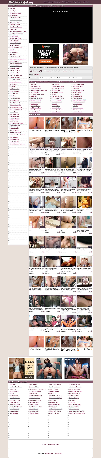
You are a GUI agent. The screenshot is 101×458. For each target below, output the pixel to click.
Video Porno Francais (16, 27)
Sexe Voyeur (13, 10)
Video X (12, 50)
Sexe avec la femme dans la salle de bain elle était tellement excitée (52, 270)
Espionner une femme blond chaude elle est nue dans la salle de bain (84, 171)
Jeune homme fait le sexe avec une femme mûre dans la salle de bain (36, 270)
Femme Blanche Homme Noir (18, 31)
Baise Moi (12, 95)
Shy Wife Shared (14, 139)
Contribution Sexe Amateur (17, 135)
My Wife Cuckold (14, 45)
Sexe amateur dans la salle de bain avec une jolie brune (68, 210)
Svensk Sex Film (14, 116)
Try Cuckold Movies (15, 43)
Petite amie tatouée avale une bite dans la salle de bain (36, 170)
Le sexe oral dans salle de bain (36, 229)
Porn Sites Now (14, 40)
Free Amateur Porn (15, 102)
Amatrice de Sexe (15, 141)
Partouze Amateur (15, 125)
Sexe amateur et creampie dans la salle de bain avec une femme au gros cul (84, 230)
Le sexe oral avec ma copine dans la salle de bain (84, 190)
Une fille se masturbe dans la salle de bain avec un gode (84, 269)
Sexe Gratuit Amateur (16, 66)
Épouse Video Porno (15, 82)
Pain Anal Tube (14, 93)
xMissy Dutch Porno (15, 132)
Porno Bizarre (13, 15)
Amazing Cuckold (15, 24)
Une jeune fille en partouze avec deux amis (51, 328)
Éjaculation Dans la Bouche (17, 144)
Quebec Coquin (14, 128)
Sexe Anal (36, 74)
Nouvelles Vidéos (48, 2)
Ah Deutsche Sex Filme (16, 47)
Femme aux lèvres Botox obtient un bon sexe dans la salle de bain (36, 290)
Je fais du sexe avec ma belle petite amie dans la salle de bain (52, 151)
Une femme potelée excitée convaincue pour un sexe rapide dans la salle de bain (83, 309)
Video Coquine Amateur (16, 33)
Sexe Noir (12, 8)
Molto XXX (13, 54)
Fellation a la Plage (15, 98)
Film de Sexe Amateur (16, 63)
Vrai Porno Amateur (15, 38)
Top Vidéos (57, 2)
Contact (44, 444)
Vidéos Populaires (66, 2)
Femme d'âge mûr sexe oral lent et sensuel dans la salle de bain (52, 290)
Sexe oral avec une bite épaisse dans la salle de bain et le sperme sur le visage (68, 270)
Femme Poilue (14, 112)
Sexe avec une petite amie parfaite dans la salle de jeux (36, 309)
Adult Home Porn (14, 89)
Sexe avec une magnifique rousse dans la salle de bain (52, 190)
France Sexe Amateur (16, 107)
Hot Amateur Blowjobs (16, 75)
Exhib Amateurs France (16, 123)
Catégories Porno (77, 2)
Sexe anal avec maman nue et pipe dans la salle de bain (52, 210)
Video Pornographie (15, 105)
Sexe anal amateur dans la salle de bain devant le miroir (68, 289)
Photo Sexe (86, 2)
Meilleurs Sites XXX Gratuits (18, 59)
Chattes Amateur (14, 68)
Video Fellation (14, 36)
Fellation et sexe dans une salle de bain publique (84, 249)
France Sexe (13, 84)
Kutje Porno (13, 29)
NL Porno (12, 86)
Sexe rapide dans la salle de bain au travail (36, 249)
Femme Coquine (14, 114)
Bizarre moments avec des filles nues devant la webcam (68, 328)
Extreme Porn (58, 453)
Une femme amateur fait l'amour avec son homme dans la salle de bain (68, 309)
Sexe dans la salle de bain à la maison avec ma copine (36, 190)
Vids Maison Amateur (16, 109)
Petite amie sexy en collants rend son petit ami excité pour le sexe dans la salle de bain (52, 171)
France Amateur (14, 100)
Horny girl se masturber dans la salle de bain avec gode (84, 289)
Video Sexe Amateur (15, 13)
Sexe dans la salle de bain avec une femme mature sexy (36, 210)
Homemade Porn (49, 453)
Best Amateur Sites (15, 17)
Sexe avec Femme (15, 79)
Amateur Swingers (15, 77)
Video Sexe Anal (14, 61)
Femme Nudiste (14, 130)
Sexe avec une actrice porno (36, 328)
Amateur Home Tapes (16, 20)
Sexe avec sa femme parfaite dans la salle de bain (68, 190)
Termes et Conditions (53, 444)
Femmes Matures (14, 22)
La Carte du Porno (15, 70)
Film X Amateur (14, 121)
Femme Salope (14, 137)
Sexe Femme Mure (15, 73)
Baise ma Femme (14, 91)
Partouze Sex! (14, 52)
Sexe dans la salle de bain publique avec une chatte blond (68, 170)
